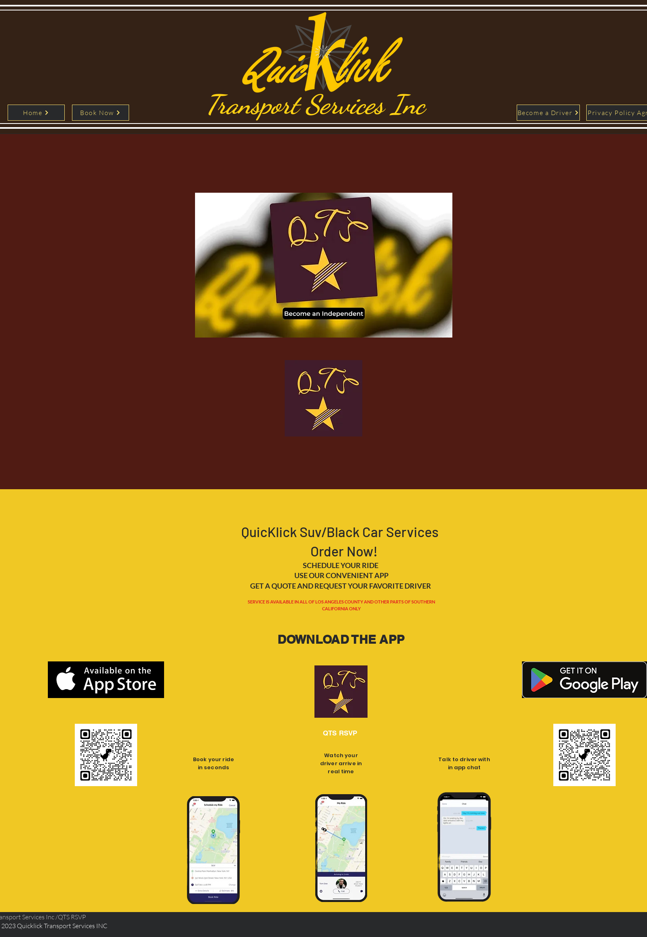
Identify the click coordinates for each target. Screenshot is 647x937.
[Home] (36, 113)
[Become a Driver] (548, 113)
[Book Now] (100, 113)
